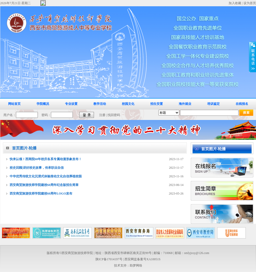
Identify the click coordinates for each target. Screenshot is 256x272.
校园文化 (128, 104)
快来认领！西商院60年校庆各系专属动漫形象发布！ (46, 159)
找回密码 (114, 115)
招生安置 (156, 104)
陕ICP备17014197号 (109, 259)
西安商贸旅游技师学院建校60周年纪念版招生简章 (44, 185)
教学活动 (99, 104)
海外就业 (185, 104)
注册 (102, 115)
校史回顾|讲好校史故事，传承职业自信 (37, 168)
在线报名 (242, 104)
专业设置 (71, 104)
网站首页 (14, 104)
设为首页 (249, 3)
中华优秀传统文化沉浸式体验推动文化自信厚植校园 (46, 176)
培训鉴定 (213, 104)
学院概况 (43, 104)
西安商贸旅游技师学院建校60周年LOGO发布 (41, 193)
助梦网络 (136, 265)
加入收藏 (235, 3)
